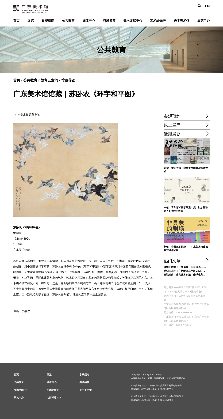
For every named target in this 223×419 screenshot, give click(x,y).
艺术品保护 (158, 20)
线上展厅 (172, 125)
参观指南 (48, 20)
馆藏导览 (68, 80)
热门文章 (172, 260)
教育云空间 (49, 80)
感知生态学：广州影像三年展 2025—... (185, 270)
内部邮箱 (51, 397)
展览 (30, 20)
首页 (16, 20)
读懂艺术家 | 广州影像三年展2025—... (185, 267)
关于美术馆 (181, 20)
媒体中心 (88, 20)
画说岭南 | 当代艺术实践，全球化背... (184, 274)
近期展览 (172, 134)
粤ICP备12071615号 (152, 374)
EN (207, 5)
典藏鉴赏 (109, 20)
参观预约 (172, 116)
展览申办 (203, 20)
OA (59, 397)
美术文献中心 (132, 20)
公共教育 (68, 20)
